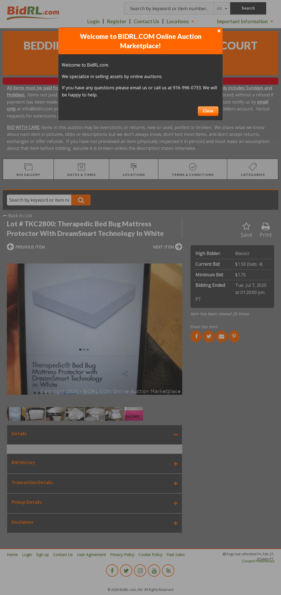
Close (208, 110)
